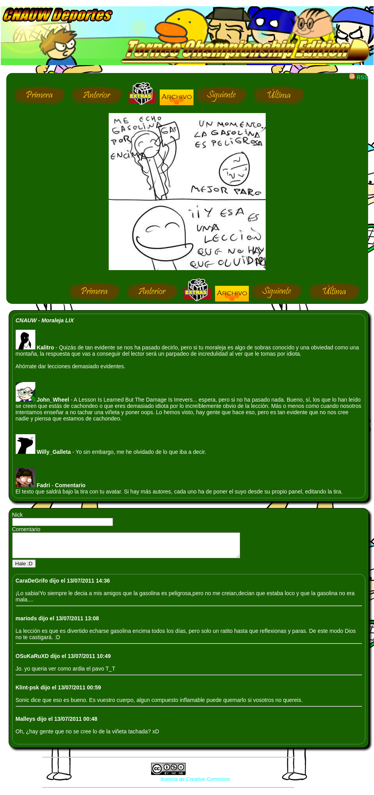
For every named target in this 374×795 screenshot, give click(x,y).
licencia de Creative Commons (195, 784)
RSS (358, 77)
